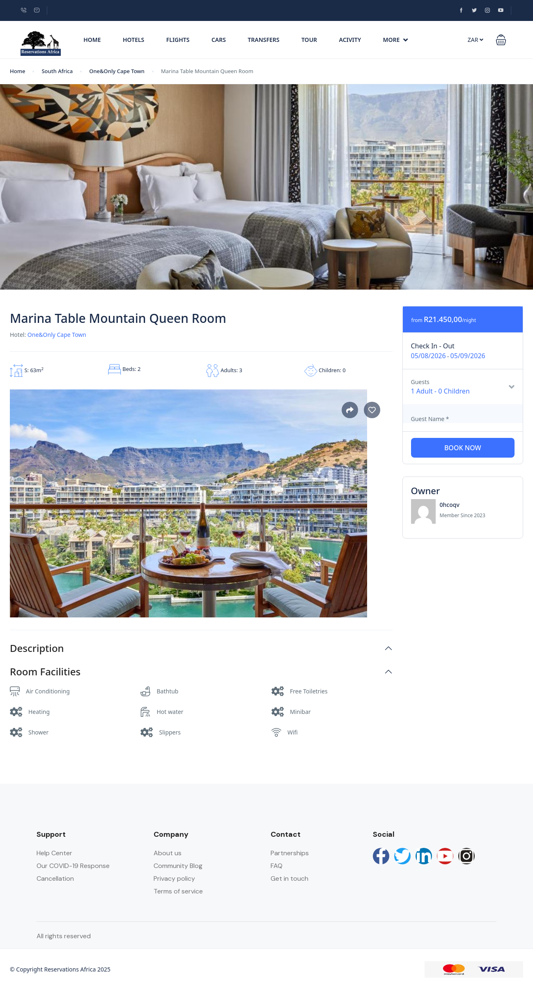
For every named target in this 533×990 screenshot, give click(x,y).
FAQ (277, 865)
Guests (420, 382)
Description (37, 648)
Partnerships (290, 853)
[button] (501, 40)
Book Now (462, 447)
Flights (178, 40)
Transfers (263, 40)
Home (92, 40)
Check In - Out (433, 345)
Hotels (133, 40)
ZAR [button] (475, 40)
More (395, 40)
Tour (309, 40)
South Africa (57, 71)
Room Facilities (45, 672)
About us (167, 853)
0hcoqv (449, 505)
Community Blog (178, 865)
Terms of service (178, 891)
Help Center (54, 853)
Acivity (350, 40)
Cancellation (55, 878)
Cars (218, 40)
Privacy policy (174, 878)
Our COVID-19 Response (73, 865)
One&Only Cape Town (117, 71)
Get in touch (289, 878)
